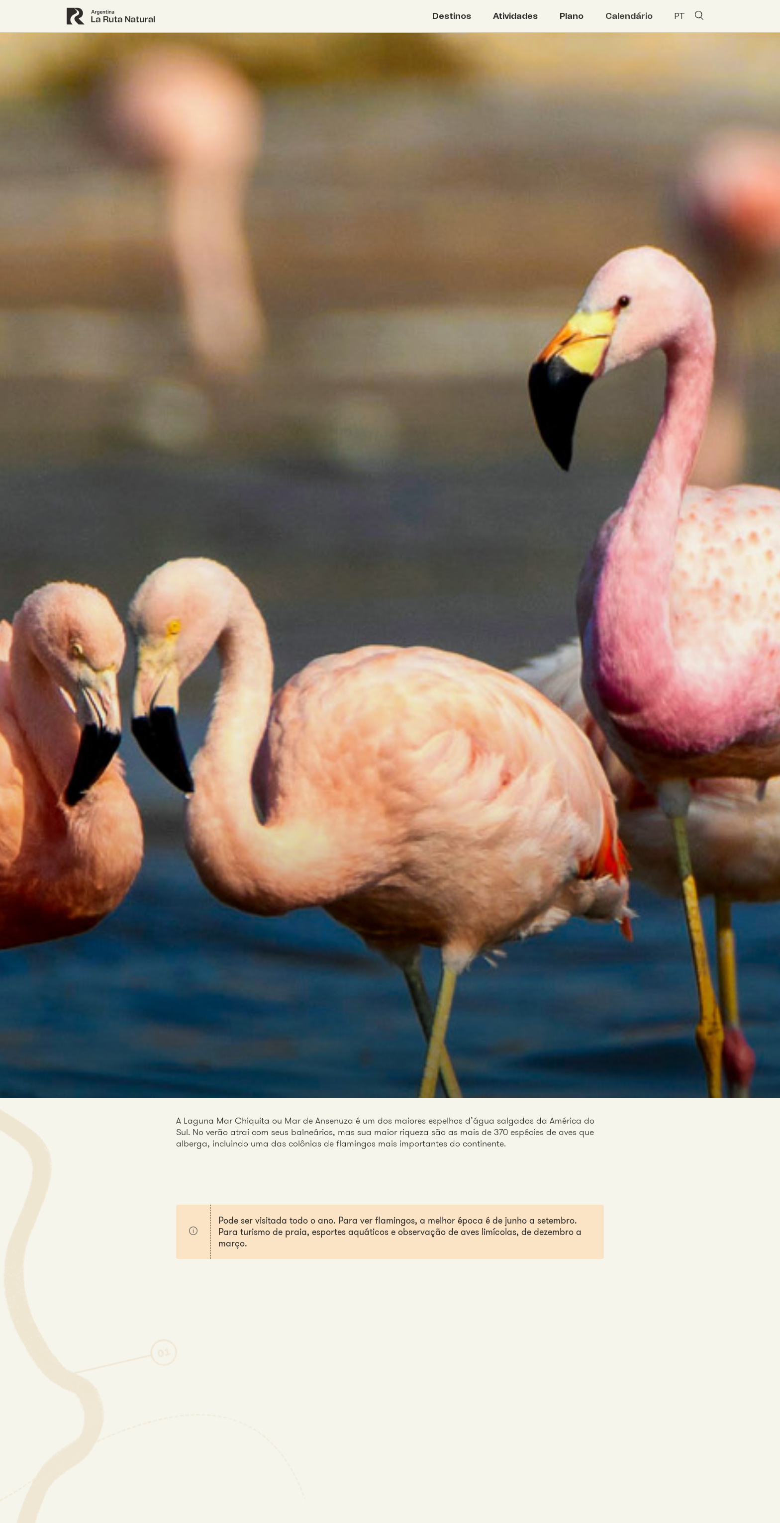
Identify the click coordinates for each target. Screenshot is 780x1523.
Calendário (629, 16)
